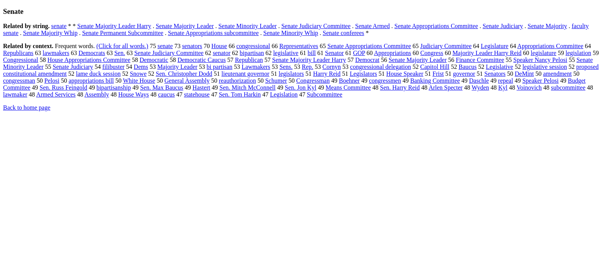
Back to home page (26, 107)
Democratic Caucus (201, 60)
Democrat (367, 60)
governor (464, 73)
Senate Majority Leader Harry (114, 26)
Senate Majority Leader (185, 26)
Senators (495, 73)
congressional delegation (380, 66)
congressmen (385, 80)
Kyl (503, 87)
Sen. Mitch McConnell (248, 87)
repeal (505, 80)
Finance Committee (480, 60)
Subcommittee (324, 94)
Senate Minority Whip (290, 33)
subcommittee (568, 87)
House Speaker (404, 73)
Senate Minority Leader (247, 26)
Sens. (286, 66)
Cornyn (331, 66)
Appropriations (392, 53)
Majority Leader (177, 66)
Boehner (349, 80)
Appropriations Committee (550, 46)
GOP (359, 53)
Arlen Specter (445, 87)
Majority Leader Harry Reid (486, 53)
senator (221, 53)
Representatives (298, 46)
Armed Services (56, 94)
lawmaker (15, 94)
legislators (291, 73)
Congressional (20, 60)
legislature (543, 53)
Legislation (284, 94)
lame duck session (98, 73)
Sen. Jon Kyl (300, 87)
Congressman (313, 80)
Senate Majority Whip (50, 33)
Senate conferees (343, 33)
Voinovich (529, 87)
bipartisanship (113, 87)
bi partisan (219, 66)
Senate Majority (547, 26)
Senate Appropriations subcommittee (213, 33)
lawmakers (56, 53)
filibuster (114, 66)
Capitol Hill (434, 66)
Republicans (18, 53)
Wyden (480, 87)
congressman (19, 80)
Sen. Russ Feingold (63, 87)
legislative (285, 53)
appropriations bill (91, 80)
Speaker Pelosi (540, 80)
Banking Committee (435, 80)
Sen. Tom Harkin (240, 94)
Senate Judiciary (503, 26)
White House (139, 80)
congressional (253, 46)
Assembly (96, 94)
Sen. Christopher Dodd (184, 73)
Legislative (499, 66)
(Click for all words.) (122, 46)
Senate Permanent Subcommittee (123, 33)
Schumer (276, 80)
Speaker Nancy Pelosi (540, 60)
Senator (334, 53)
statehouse (197, 94)
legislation (578, 53)
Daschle (479, 80)
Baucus (467, 66)
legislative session (545, 66)
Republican (249, 60)
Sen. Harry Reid (400, 87)
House (219, 46)
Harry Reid (327, 73)
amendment (557, 73)
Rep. (307, 66)
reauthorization (237, 80)
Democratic (154, 60)
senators (192, 46)
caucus (166, 94)
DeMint (524, 73)
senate (58, 26)
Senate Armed (372, 26)
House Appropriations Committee (89, 60)
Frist (438, 73)
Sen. (119, 53)
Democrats (91, 53)
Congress (431, 53)
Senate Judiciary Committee (316, 26)
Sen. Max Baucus (161, 87)
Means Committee (348, 87)
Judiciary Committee (446, 46)
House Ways (133, 94)
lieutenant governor (246, 73)
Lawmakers (255, 66)
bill (312, 53)
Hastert (201, 87)
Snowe (138, 73)
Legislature (494, 46)
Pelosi (52, 80)
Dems (141, 66)
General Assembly (187, 80)
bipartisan (252, 53)
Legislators (363, 73)
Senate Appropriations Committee (436, 26)
